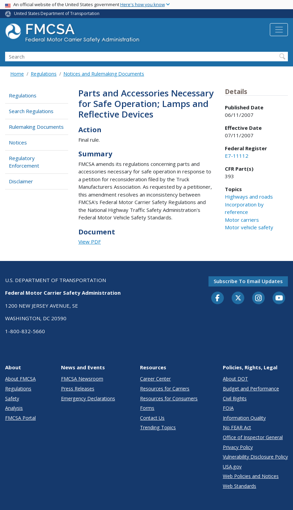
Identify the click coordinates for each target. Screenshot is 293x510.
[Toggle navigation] (279, 29)
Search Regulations (31, 111)
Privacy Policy (238, 447)
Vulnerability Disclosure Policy (255, 456)
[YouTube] (279, 298)
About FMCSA (20, 378)
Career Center (155, 378)
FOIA (228, 408)
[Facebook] (217, 298)
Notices (18, 142)
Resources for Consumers (169, 398)
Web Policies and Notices (251, 476)
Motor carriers (242, 219)
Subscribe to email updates (248, 281)
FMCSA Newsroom (82, 378)
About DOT (235, 378)
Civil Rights (235, 398)
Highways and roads (249, 196)
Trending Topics (158, 427)
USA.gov (232, 466)
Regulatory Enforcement (24, 162)
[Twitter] (238, 298)
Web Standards (239, 486)
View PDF (89, 241)
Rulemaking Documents (36, 126)
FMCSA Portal (20, 418)
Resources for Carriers (164, 388)
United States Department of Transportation (56, 13)
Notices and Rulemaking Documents (103, 74)
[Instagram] (258, 298)
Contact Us (152, 418)
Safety (12, 398)
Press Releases (77, 388)
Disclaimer (21, 181)
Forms (147, 408)
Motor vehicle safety (249, 227)
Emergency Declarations (88, 398)
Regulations (44, 74)
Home (17, 74)
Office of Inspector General (253, 437)
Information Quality (244, 418)
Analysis (14, 408)
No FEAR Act (237, 427)
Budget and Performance (251, 388)
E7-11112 (236, 155)
